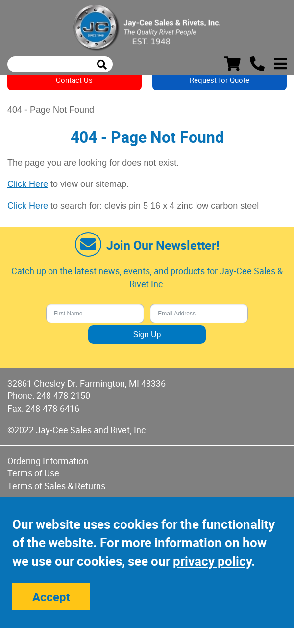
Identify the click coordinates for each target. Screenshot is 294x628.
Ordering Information (47, 461)
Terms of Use (33, 473)
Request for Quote (219, 80)
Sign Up (147, 334)
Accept (51, 596)
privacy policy (212, 561)
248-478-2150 (63, 395)
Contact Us (74, 80)
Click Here (27, 184)
